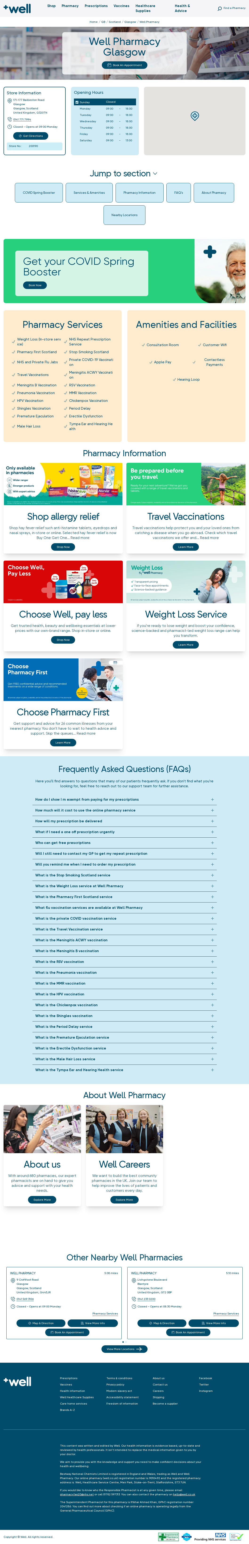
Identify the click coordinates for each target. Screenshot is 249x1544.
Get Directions (31, 136)
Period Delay (80, 408)
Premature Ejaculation (35, 416)
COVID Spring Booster (39, 192)
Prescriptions (96, 6)
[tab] (123, 1342)
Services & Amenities (89, 192)
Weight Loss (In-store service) (39, 341)
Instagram (206, 1391)
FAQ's (178, 192)
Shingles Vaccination (34, 408)
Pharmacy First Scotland (37, 352)
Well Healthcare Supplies (77, 1397)
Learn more (185, 547)
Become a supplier (165, 1403)
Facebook (205, 1378)
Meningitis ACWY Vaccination (91, 375)
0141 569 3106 (25, 1299)
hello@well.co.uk (184, 1494)
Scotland (115, 21)
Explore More (42, 1199)
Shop (51, 6)
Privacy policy (115, 1384)
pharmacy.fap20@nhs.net (77, 1494)
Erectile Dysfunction (86, 416)
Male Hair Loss (28, 426)
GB (103, 21)
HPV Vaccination (30, 401)
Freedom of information (122, 1403)
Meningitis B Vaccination (36, 385)
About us (159, 1378)
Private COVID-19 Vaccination (91, 362)
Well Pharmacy (23, 1273)
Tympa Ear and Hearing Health (91, 426)
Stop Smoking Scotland (89, 352)
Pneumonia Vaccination (36, 393)
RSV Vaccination (82, 385)
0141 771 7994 (22, 119)
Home (94, 21)
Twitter (204, 1384)
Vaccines (121, 6)
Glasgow (130, 21)
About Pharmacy (214, 192)
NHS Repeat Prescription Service (90, 341)
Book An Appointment (124, 65)
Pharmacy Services (105, 1313)
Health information (72, 1391)
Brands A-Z (67, 1410)
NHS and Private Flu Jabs (37, 362)
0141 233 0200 (146, 1299)
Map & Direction (41, 1323)
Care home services (73, 1403)
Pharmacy (70, 6)
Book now (35, 285)
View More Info (93, 1323)
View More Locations (124, 1349)
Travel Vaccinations (33, 375)
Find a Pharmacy (234, 8)
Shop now (63, 547)
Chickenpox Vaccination (88, 401)
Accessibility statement (122, 1397)
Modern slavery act (119, 1391)
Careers (158, 1391)
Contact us (160, 1384)
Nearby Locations (124, 215)
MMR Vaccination (82, 393)
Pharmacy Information (140, 192)
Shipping (158, 1397)
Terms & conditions (119, 1378)
